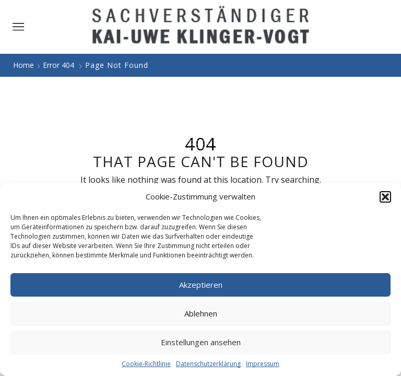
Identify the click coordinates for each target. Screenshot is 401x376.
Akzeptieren (200, 284)
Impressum (262, 363)
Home (23, 65)
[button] (385, 197)
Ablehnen (200, 313)
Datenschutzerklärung (208, 363)
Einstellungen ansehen (201, 342)
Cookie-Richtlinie (146, 363)
